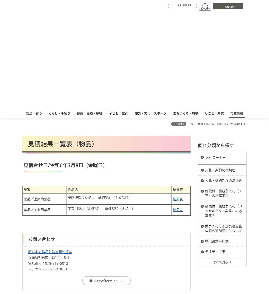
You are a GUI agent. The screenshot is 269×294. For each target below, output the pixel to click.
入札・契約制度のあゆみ (223, 82)
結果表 (178, 101)
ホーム (26, 205)
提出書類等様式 (217, 143)
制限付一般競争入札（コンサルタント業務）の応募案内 (223, 113)
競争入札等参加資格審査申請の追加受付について (223, 131)
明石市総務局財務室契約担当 (50, 154)
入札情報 (52, 205)
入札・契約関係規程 (220, 72)
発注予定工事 (215, 154)
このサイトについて (53, 218)
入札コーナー (215, 59)
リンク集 (195, 218)
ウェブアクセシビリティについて (105, 218)
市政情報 (38, 205)
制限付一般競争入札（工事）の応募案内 (223, 96)
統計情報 (145, 275)
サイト (221, 218)
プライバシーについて (158, 218)
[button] (168, 6)
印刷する (180, 26)
